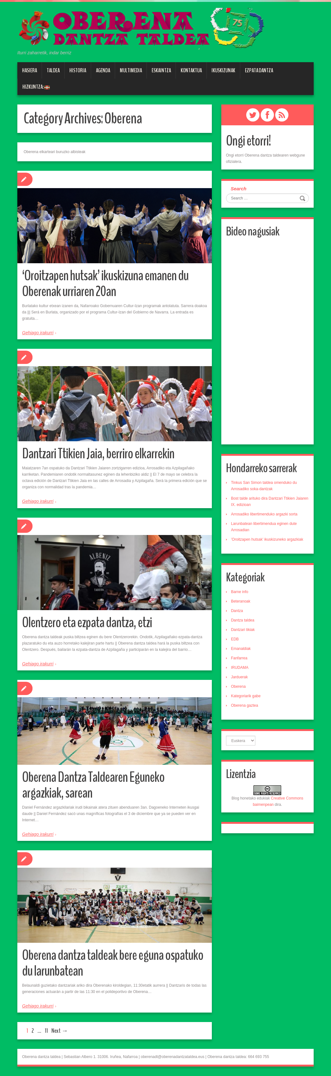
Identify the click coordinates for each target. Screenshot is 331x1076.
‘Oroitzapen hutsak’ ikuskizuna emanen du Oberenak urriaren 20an (105, 283)
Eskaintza (161, 70)
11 (46, 1030)
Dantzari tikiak (243, 629)
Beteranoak (240, 601)
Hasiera (29, 70)
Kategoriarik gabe (246, 696)
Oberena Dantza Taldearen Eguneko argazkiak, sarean (93, 785)
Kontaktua (191, 70)
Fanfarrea (239, 658)
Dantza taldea (242, 620)
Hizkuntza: (36, 87)
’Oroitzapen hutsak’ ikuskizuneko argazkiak (267, 539)
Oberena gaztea (244, 705)
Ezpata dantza (259, 70)
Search (239, 188)
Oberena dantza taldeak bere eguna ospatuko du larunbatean (112, 963)
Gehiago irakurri (38, 332)
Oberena (238, 686)
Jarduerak (239, 677)
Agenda (103, 70)
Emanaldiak (241, 648)
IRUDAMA (239, 667)
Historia (77, 70)
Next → (59, 1030)
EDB (235, 639)
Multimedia (131, 70)
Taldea (53, 70)
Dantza (237, 611)
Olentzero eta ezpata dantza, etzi (87, 622)
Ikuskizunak (223, 70)
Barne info (239, 592)
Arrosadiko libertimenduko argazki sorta (264, 514)
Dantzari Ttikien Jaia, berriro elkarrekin (98, 453)
